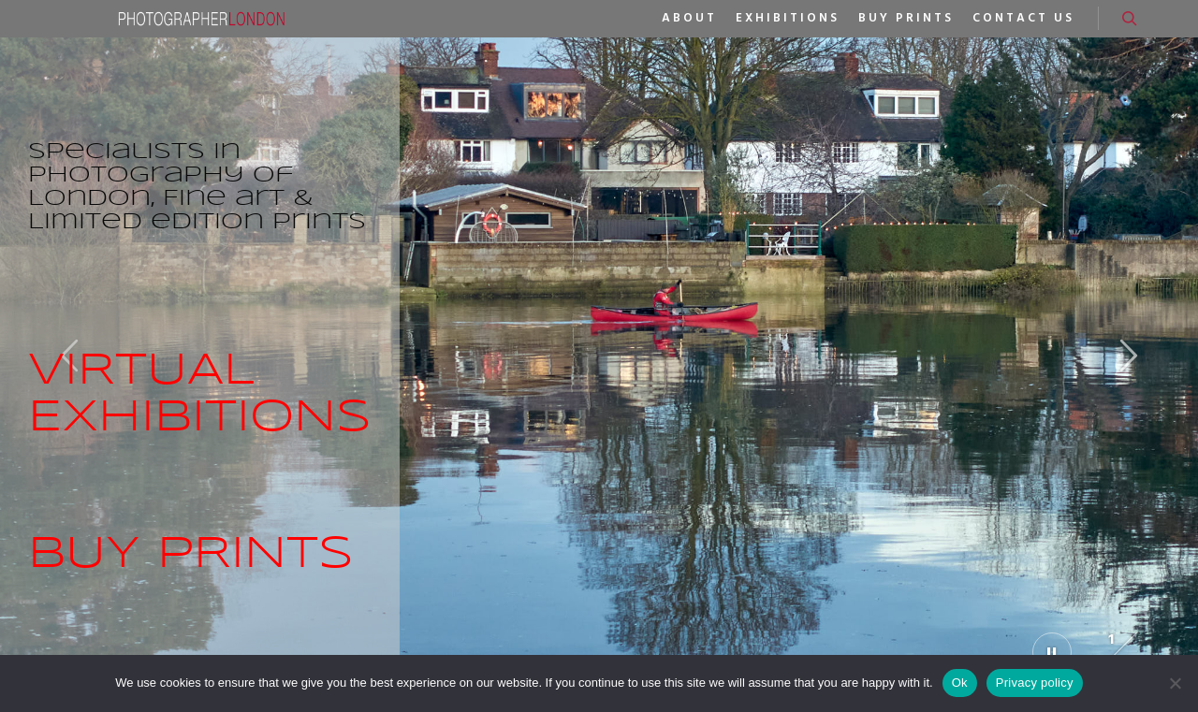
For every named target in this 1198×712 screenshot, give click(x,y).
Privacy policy (1035, 683)
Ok (960, 683)
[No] (1174, 683)
